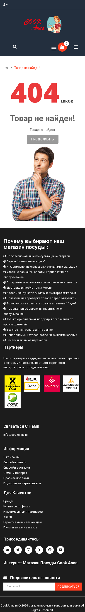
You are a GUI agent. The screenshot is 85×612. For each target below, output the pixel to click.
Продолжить (42, 139)
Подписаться (68, 586)
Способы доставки (16, 467)
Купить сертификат (16, 506)
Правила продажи (16, 478)
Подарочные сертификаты (22, 483)
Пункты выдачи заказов (20, 527)
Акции (7, 517)
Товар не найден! (27, 67)
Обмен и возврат (15, 473)
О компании (11, 457)
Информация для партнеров (23, 511)
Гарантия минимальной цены (23, 522)
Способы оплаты (15, 462)
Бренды (8, 501)
